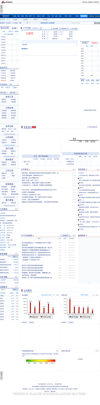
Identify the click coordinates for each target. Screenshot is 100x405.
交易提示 (3, 70)
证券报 (12, 80)
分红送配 (4, 151)
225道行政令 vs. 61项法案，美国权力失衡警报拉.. (37, 185)
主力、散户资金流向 (41, 156)
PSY (8, 131)
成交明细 (13, 110)
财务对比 (4, 102)
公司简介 (4, 140)
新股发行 (13, 151)
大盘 (48, 16)
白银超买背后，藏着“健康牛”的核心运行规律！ (37, 183)
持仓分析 (13, 113)
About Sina (31, 389)
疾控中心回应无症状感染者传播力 (32, 265)
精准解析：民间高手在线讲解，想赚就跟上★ (36, 273)
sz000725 (3, 39)
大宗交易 (13, 115)
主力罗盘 (89, 127)
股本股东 (9, 159)
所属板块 (13, 142)
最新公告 (4, 173)
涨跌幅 (16, 31)
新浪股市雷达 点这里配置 (47, 23)
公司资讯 (24, 169)
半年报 (3, 175)
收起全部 (12, 92)
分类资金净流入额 (80, 153)
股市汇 (70, 16)
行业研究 (81, 173)
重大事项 (9, 200)
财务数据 (9, 184)
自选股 (77, 16)
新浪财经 (2, 23)
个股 (52, 16)
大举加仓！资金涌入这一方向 (31, 194)
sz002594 (3, 50)
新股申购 (3, 78)
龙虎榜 (13, 118)
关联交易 (13, 202)
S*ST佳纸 (15, 23)
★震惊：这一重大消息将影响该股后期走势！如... (37, 277)
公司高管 (13, 140)
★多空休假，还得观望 (29, 275)
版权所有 (53, 391)
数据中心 (4, 99)
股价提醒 (55, 28)
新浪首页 (90, 2)
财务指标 (13, 187)
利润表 (13, 189)
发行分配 (9, 148)
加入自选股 (74, 28)
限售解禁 (4, 153)
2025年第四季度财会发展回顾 (87, 190)
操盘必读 (12, 70)
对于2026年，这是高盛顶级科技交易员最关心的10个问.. (39, 190)
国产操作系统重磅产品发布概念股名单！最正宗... (37, 247)
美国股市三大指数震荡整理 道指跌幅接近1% (36, 250)
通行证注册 (69, 389)
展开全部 (3, 92)
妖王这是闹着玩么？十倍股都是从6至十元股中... (37, 243)
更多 (74, 169)
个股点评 (12, 73)
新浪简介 (25, 389)
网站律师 (54, 389)
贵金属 (39, 16)
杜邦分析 (4, 194)
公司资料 (9, 137)
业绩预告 (13, 191)
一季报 (13, 175)
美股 (26, 16)
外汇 (34, 16)
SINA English (61, 389)
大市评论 (3, 73)
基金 (18, 16)
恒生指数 (45, 19)
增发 (12, 153)
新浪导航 (96, 2)
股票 (15, 16)
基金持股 (13, 164)
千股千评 (12, 78)
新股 (56, 16)
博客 (66, 16)
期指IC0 (36, 19)
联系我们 (43, 389)
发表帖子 (65, 235)
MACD (10, 129)
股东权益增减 (14, 194)
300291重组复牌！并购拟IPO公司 (32, 175)
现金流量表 (5, 191)
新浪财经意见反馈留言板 (61, 386)
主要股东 (13, 162)
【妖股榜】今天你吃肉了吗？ (31, 260)
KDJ (15, 129)
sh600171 (3, 60)
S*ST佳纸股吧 (26, 235)
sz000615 (3, 52)
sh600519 (3, 58)
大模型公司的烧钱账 (28, 192)
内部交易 (4, 118)
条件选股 (13, 99)
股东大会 (4, 202)
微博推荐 (81, 235)
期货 (30, 16)
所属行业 (4, 142)
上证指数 (14, 19)
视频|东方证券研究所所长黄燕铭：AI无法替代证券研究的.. (40, 202)
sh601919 (3, 45)
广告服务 (37, 389)
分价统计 (4, 113)
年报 (12, 173)
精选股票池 (84, 16)
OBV (12, 131)
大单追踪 (4, 110)
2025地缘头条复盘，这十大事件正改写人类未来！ (37, 197)
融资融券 (4, 115)
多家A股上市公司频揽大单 (30, 178)
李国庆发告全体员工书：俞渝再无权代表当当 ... (37, 252)
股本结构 (4, 162)
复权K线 (4, 129)
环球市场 (2, 19)
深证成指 (25, 19)
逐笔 (82, 80)
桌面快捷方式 (65, 28)
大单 (87, 80)
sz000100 (3, 42)
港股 (22, 16)
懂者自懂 (25, 245)
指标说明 (94, 127)
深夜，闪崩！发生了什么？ (30, 180)
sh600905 (3, 37)
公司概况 (3, 209)
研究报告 (81, 169)
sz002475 (3, 63)
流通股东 (4, 164)
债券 (43, 16)
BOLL (3, 131)
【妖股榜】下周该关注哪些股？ (32, 257)
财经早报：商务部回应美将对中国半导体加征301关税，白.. (40, 173)
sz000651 (3, 47)
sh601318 (3, 55)
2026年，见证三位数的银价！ (31, 199)
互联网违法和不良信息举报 (47, 386)
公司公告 (3, 75)
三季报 (3, 178)
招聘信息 (48, 389)
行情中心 (8, 23)
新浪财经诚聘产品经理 (90, 110)
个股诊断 (13, 102)
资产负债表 (5, 189)
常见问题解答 (35, 386)
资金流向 (28, 127)
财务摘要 (4, 187)
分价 (92, 80)
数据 (60, 16)
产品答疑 (74, 389)
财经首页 (84, 2)
